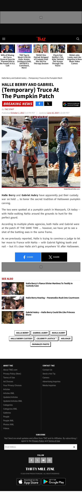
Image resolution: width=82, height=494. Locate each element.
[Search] (78, 39)
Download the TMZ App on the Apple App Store (28, 481)
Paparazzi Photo (40, 344)
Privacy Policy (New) (12, 374)
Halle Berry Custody (21, 338)
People (6, 417)
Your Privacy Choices (12, 385)
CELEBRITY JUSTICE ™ (46, 338)
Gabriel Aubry (40, 332)
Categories (8, 405)
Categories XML (10, 409)
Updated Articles (10, 397)
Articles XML (8, 393)
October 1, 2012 (17, 112)
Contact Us (47, 370)
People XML (8, 420)
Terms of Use (9, 378)
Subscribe (74, 447)
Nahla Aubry (58, 332)
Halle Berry (22, 332)
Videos (6, 428)
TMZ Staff (9, 109)
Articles (6, 389)
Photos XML (8, 424)
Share (28, 257)
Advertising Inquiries (51, 381)
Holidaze (65, 338)
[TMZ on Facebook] (31, 460)
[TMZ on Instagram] (49, 460)
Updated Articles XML (12, 401)
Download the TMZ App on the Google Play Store (54, 481)
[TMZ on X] (37, 460)
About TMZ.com (10, 370)
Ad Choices (8, 381)
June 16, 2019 (53, 112)
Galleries (7, 413)
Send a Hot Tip (49, 374)
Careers (46, 378)
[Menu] (4, 39)
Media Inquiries (49, 385)
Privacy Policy (38, 441)
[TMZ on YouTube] (43, 460)
